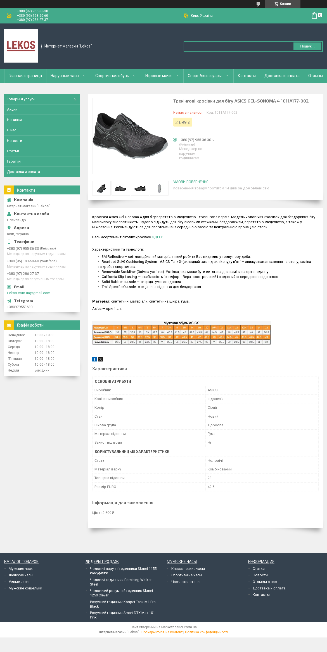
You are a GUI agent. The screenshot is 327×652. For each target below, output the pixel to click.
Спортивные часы (186, 575)
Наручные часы (65, 75)
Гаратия (14, 161)
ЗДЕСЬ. (158, 237)
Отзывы (315, 75)
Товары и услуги (21, 99)
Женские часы (21, 575)
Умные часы (19, 582)
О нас (11, 130)
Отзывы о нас (265, 582)
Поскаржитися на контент (162, 632)
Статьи (13, 151)
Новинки (14, 120)
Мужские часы (21, 569)
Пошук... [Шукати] (307, 46)
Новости (14, 141)
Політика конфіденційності (206, 632)
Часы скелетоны (185, 582)
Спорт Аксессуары (205, 75)
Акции (12, 109)
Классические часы (188, 569)
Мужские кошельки (25, 588)
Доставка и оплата (282, 75)
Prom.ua (190, 627)
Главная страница (25, 75)
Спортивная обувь (112, 75)
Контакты (247, 75)
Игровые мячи (158, 75)
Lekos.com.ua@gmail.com (28, 293)
